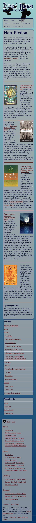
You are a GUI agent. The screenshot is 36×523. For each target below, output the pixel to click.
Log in (6, 403)
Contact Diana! (19, 26)
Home (6, 20)
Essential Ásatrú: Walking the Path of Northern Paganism (27, 168)
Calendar (7, 26)
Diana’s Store (9, 390)
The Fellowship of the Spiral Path (15, 369)
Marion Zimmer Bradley (13, 346)
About (13, 20)
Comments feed (8, 410)
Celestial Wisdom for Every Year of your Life (26, 87)
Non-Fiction (8, 336)
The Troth (8, 372)
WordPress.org (8, 413)
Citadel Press (25, 172)
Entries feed (7, 406)
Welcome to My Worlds (11, 325)
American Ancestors (11, 379)
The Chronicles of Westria (13, 339)
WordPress (13, 517)
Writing (20, 20)
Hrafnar (7, 365)
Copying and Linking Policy (12, 393)
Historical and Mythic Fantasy (14, 349)
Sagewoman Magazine (11, 58)
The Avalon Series (10, 343)
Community (16, 23)
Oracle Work (9, 376)
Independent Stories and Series (14, 353)
